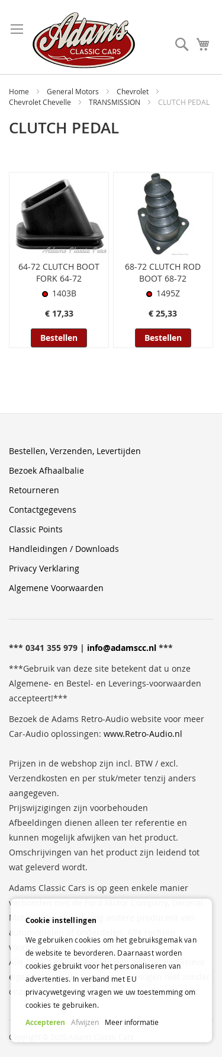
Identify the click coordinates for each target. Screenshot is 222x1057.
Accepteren (45, 1022)
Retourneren (34, 490)
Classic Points (36, 529)
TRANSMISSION (115, 102)
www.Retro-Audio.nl (143, 733)
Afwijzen (85, 1022)
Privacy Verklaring (44, 568)
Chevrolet (133, 91)
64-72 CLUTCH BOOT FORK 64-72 (58, 272)
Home (20, 91)
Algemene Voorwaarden (56, 587)
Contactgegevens (42, 509)
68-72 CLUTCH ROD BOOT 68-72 (163, 272)
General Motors (74, 91)
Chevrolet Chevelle (41, 102)
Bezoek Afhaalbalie (46, 470)
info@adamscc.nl (121, 647)
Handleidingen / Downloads (64, 548)
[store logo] (84, 40)
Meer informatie (132, 1022)
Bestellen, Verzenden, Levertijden (75, 450)
